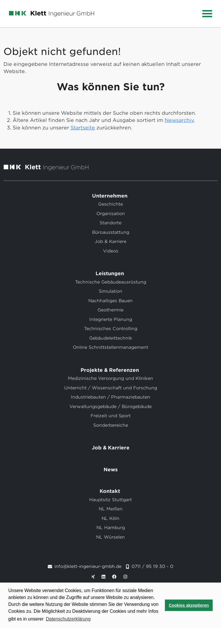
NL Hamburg (110, 527)
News (111, 469)
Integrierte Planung (110, 319)
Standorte (110, 222)
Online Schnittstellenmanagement (110, 347)
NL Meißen (111, 509)
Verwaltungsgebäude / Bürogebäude (110, 406)
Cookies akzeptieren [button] (189, 605)
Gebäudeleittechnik (110, 338)
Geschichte (110, 204)
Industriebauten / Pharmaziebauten (110, 397)
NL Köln (110, 518)
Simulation (110, 291)
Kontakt (110, 491)
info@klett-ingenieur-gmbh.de (87, 566)
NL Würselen (110, 537)
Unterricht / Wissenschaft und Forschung (110, 387)
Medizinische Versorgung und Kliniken (110, 378)
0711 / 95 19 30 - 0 (152, 566)
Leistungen (110, 273)
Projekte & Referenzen (110, 370)
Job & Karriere (110, 241)
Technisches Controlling (110, 328)
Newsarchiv (179, 120)
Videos (110, 251)
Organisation (110, 213)
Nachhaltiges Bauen (110, 300)
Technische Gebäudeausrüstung (110, 282)
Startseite (83, 128)
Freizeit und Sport (111, 415)
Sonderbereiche (110, 425)
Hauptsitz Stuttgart (110, 499)
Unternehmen (110, 196)
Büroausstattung (110, 232)
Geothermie (110, 310)
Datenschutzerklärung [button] (68, 618)
